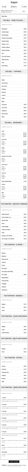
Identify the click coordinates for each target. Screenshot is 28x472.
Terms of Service (10, 466)
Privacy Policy (18, 466)
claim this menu (14, 461)
